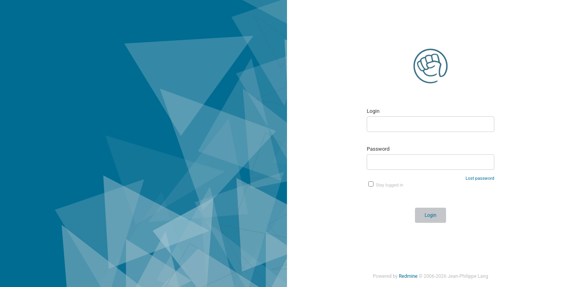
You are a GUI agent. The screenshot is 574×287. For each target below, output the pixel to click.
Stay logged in (385, 184)
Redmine (408, 276)
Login (373, 111)
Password (378, 149)
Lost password (480, 178)
